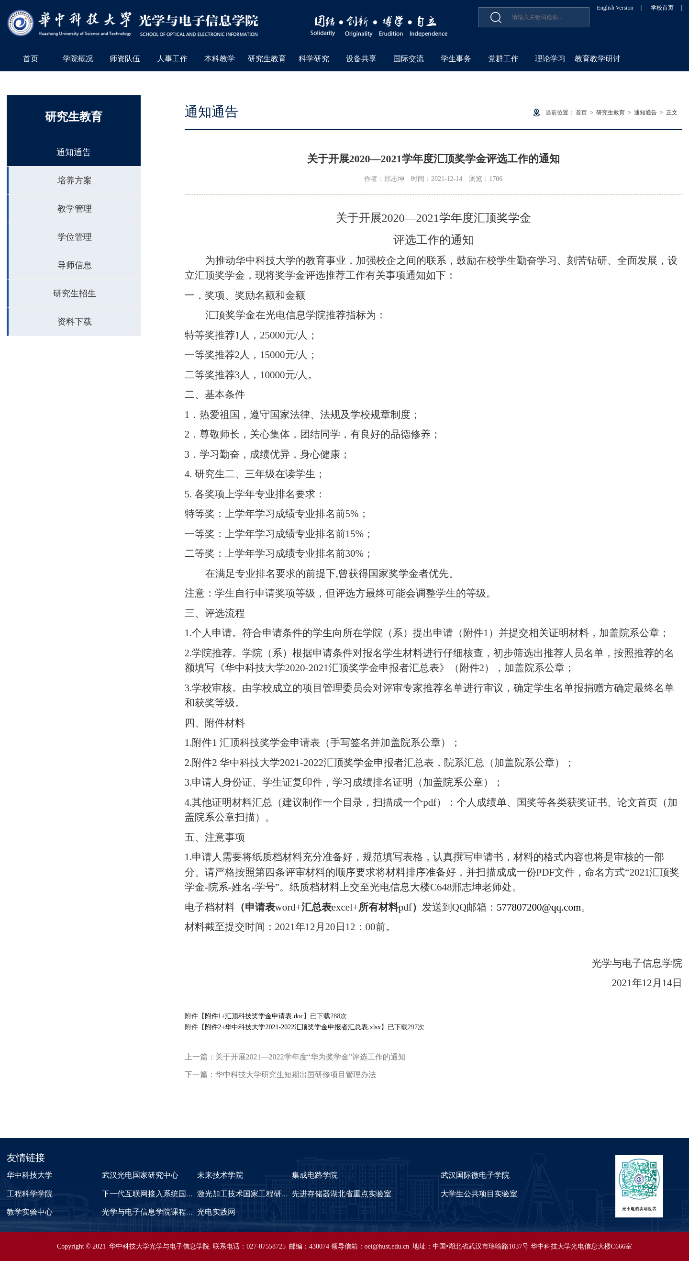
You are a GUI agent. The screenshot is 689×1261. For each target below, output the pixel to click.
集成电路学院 (315, 1175)
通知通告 (73, 152)
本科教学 (219, 59)
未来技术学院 (220, 1175)
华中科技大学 (30, 1175)
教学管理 (74, 209)
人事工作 (172, 59)
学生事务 (456, 59)
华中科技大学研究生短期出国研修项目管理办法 (295, 1074)
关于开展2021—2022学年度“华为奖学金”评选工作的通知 (310, 1057)
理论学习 (550, 59)
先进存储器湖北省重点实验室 (341, 1194)
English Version (615, 7)
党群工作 (503, 59)
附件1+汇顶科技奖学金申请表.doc (254, 1016)
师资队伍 (125, 59)
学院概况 (78, 59)
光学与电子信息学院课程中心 (151, 1212)
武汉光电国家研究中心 (140, 1175)
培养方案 (74, 180)
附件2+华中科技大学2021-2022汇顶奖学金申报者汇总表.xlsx (293, 1027)
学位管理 (74, 237)
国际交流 (408, 59)
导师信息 (74, 265)
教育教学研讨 (598, 59)
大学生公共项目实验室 (479, 1194)
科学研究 (314, 59)
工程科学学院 (30, 1194)
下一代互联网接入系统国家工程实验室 (167, 1194)
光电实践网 (216, 1212)
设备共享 (361, 59)
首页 (30, 59)
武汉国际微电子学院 (475, 1175)
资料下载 (74, 322)
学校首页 (662, 7)
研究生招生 (74, 293)
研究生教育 (267, 59)
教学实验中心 (30, 1212)
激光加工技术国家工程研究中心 (250, 1194)
